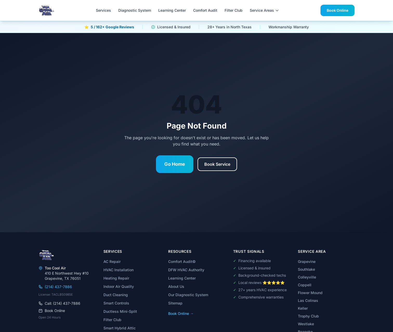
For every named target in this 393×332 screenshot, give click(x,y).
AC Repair (112, 261)
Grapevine (307, 261)
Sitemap (175, 303)
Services (103, 10)
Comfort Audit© (182, 261)
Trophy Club (308, 316)
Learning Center (172, 10)
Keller (303, 308)
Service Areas (264, 10)
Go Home (174, 164)
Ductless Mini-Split (120, 311)
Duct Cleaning (115, 295)
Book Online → (181, 313)
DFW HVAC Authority (186, 270)
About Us (176, 286)
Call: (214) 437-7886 (59, 303)
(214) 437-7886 (55, 286)
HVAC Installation (118, 270)
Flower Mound (310, 292)
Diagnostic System (134, 10)
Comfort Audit (205, 10)
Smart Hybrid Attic (119, 328)
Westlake (306, 324)
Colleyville (307, 277)
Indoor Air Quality (118, 286)
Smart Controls (116, 303)
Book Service (217, 164)
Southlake (306, 269)
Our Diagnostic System (188, 295)
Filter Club (234, 10)
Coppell (304, 285)
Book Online (337, 10)
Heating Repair (116, 278)
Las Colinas (308, 300)
